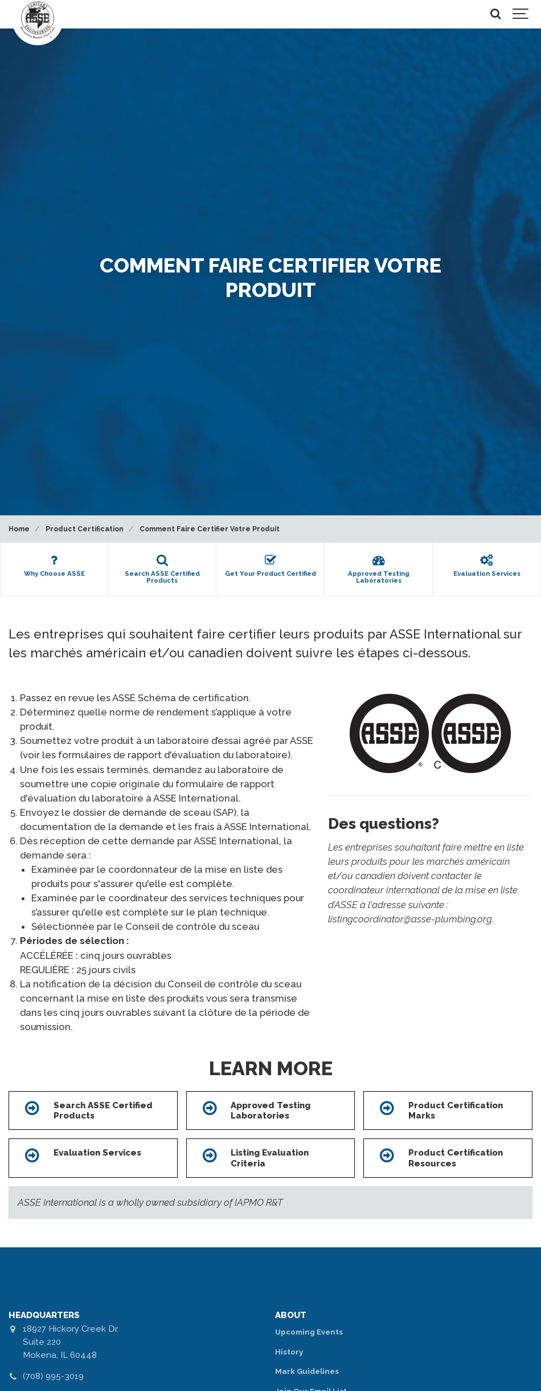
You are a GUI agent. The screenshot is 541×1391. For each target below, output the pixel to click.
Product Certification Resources (455, 1158)
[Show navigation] (521, 14)
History (289, 1352)
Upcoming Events (309, 1332)
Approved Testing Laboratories (270, 1110)
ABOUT (290, 1315)
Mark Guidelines (307, 1371)
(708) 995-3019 (53, 1376)
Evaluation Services (97, 1153)
